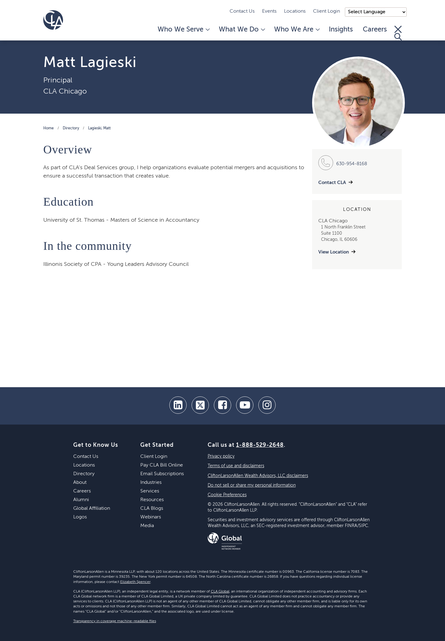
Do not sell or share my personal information (252, 485)
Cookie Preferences (227, 495)
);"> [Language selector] (376, 12)
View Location (333, 252)
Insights (341, 29)
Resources (152, 499)
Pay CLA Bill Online (161, 465)
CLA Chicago (65, 91)
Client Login (326, 11)
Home (48, 128)
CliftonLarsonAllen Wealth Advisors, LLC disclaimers (258, 476)
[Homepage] (53, 20)
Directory (71, 128)
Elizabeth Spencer (135, 582)
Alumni (81, 499)
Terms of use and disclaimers (236, 466)
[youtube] (244, 405)
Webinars (150, 517)
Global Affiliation (91, 508)
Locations (295, 11)
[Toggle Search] (398, 33)
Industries (151, 482)
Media (147, 525)
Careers (375, 29)
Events (269, 11)
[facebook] (222, 405)
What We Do (241, 29)
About (80, 482)
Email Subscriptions (162, 473)
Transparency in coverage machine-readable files (114, 621)
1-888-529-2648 (260, 445)
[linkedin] (178, 405)
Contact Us (242, 11)
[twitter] (200, 405)
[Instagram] (267, 405)
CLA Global (220, 591)
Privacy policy (221, 456)
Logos (80, 517)
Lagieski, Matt (99, 128)
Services (149, 491)
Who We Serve (183, 29)
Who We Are (296, 29)
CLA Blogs (151, 508)
